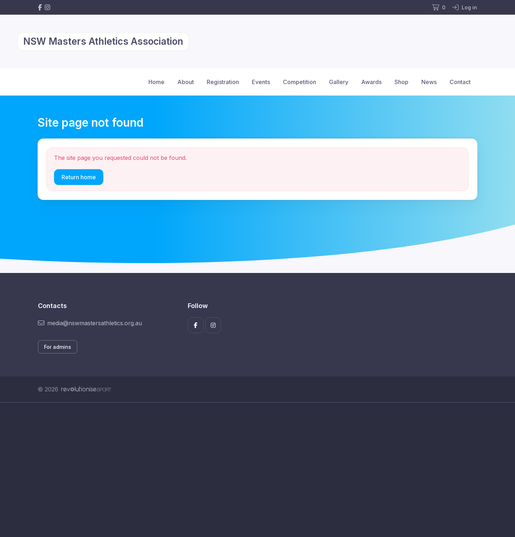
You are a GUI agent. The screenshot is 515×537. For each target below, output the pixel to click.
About (185, 82)
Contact (460, 82)
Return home (79, 177)
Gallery (338, 82)
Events (261, 82)
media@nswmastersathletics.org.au (90, 323)
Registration (223, 82)
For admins (57, 347)
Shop (401, 82)
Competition (299, 82)
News (429, 82)
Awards (371, 82)
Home (156, 82)
